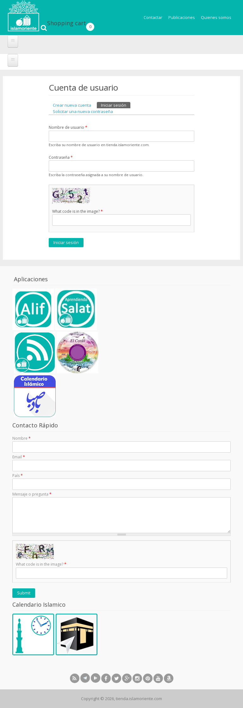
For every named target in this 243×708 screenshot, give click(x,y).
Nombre (21, 438)
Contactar (153, 17)
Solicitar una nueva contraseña (83, 111)
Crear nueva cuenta (72, 105)
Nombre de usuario (68, 127)
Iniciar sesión (115, 105)
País (17, 475)
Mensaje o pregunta (32, 494)
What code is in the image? (77, 211)
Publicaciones (181, 17)
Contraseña (61, 157)
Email (18, 457)
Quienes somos (216, 17)
